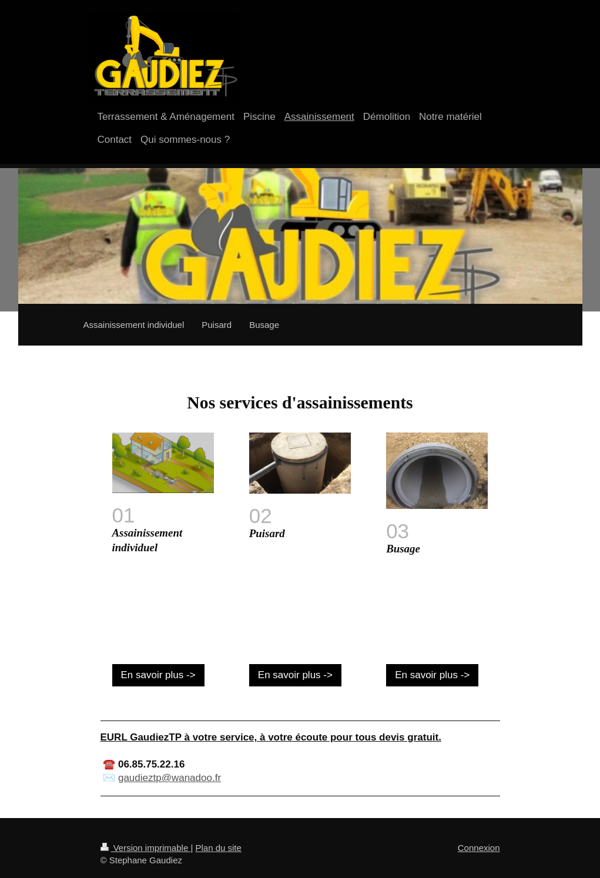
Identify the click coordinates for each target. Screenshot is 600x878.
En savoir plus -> (158, 675)
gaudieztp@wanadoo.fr (169, 777)
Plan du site (218, 848)
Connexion (479, 848)
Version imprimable (145, 848)
